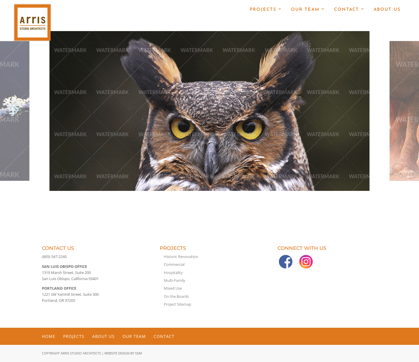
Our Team (305, 10)
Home (48, 336)
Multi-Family (174, 280)
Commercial (174, 264)
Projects (263, 10)
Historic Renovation (181, 256)
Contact (346, 10)
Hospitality (173, 272)
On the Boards (176, 296)
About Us (387, 10)
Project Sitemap (177, 304)
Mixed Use (173, 288)
